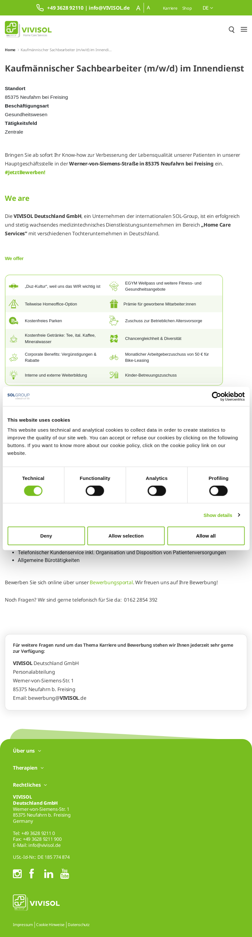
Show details (218, 515)
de (208, 7)
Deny (46, 536)
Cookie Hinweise (50, 924)
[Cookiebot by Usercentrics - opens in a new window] (216, 396)
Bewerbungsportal (111, 582)
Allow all (206, 536)
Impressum (23, 924)
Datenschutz (78, 924)
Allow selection (126, 536)
